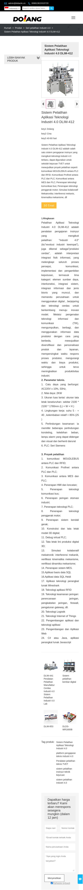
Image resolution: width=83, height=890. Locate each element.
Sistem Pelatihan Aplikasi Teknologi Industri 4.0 (64, 737)
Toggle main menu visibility (73, 16)
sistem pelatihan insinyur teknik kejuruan (64, 764)
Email (48, 205)
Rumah (7, 28)
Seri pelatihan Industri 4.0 (38, 28)
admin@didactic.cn (16, 3)
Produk (18, 28)
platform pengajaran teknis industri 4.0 (65, 747)
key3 (43, 138)
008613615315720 (40, 3)
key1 (43, 129)
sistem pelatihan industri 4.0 (64, 773)
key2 (43, 134)
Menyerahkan (54, 870)
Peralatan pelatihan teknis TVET (65, 754)
